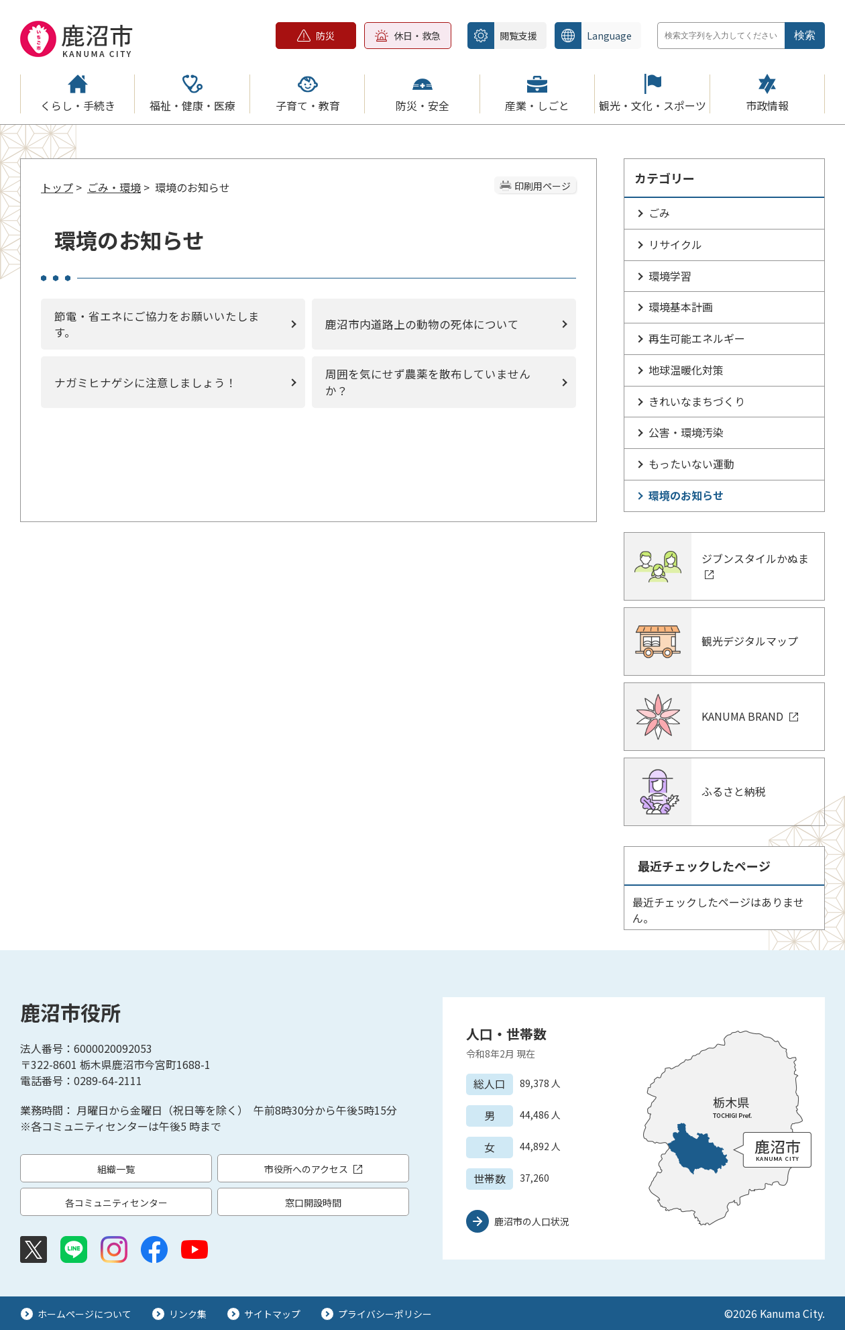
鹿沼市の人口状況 (531, 1221)
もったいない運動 (691, 464)
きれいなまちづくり (697, 401)
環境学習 (670, 276)
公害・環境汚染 (686, 432)
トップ (57, 187)
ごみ (659, 213)
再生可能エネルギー (697, 338)
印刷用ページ (542, 186)
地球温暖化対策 (686, 370)
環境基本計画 (681, 307)
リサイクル (675, 244)
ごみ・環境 (114, 187)
